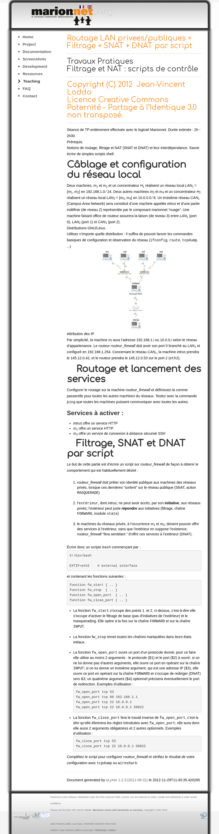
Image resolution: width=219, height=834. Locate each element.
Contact (29, 96)
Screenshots (34, 59)
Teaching (31, 81)
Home (27, 37)
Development (34, 66)
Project (29, 44)
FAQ (26, 88)
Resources (32, 74)
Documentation (36, 51)
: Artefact (105, 826)
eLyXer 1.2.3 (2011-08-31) (127, 776)
